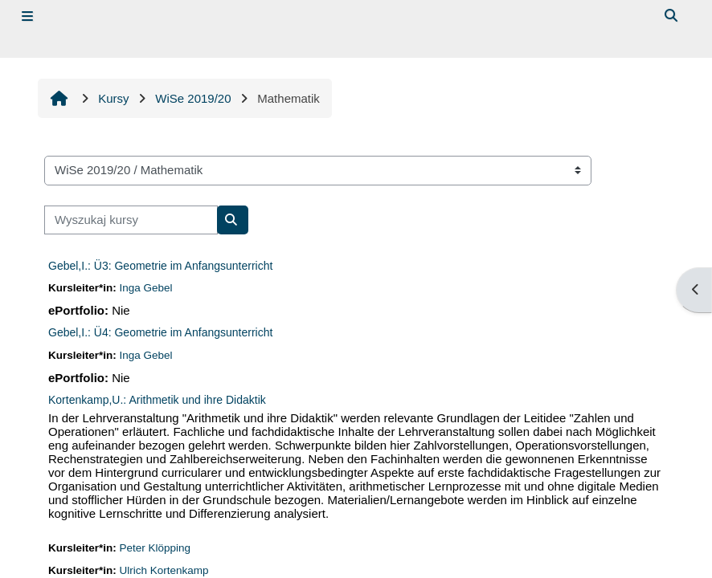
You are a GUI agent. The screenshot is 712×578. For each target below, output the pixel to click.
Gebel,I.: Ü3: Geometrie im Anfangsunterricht (160, 265)
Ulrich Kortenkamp (164, 570)
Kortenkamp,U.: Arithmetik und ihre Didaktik (157, 399)
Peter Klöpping (155, 548)
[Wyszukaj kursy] (131, 220)
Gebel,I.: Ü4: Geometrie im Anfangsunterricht (160, 332)
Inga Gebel (146, 288)
